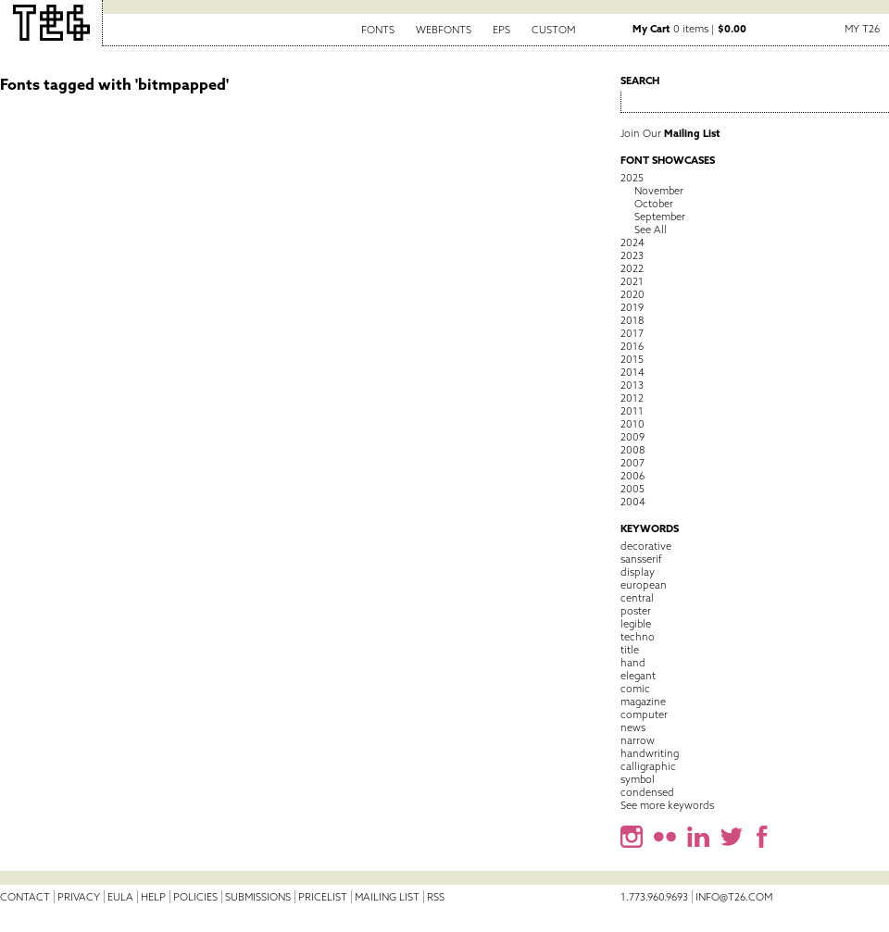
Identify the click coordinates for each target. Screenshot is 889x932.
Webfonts (443, 29)
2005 (632, 488)
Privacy (78, 896)
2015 (632, 359)
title (629, 649)
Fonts (377, 29)
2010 (632, 423)
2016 (632, 346)
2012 (632, 397)
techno (637, 636)
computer (644, 714)
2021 (632, 281)
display (637, 571)
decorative (645, 546)
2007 (632, 462)
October (653, 203)
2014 (632, 372)
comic (635, 688)
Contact (25, 896)
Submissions (258, 896)
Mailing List (387, 896)
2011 (632, 410)
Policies (195, 896)
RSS (435, 896)
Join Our (670, 133)
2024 (632, 242)
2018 (632, 320)
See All (650, 229)
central (637, 597)
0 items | (689, 28)
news (632, 727)
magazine (643, 701)
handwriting (649, 753)
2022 (632, 268)
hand (632, 662)
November (658, 190)
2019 (632, 307)
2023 (632, 255)
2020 (632, 294)
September (659, 216)
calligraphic (648, 766)
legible (635, 623)
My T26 (862, 28)
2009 (632, 436)
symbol (637, 779)
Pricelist (322, 896)
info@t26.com (733, 896)
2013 (632, 385)
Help (153, 896)
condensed (647, 792)
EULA (120, 896)
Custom (553, 29)
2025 (632, 177)
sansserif (641, 559)
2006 (632, 475)
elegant (638, 675)
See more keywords (667, 805)
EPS (501, 29)
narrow (637, 740)
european (643, 584)
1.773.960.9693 (654, 896)
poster (635, 610)
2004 (632, 501)
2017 (632, 333)
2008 (632, 449)
